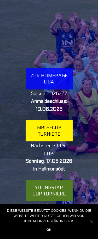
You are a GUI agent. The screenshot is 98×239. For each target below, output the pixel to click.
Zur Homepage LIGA (49, 79)
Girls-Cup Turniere (49, 131)
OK (49, 230)
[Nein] (91, 221)
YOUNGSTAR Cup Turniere (49, 191)
